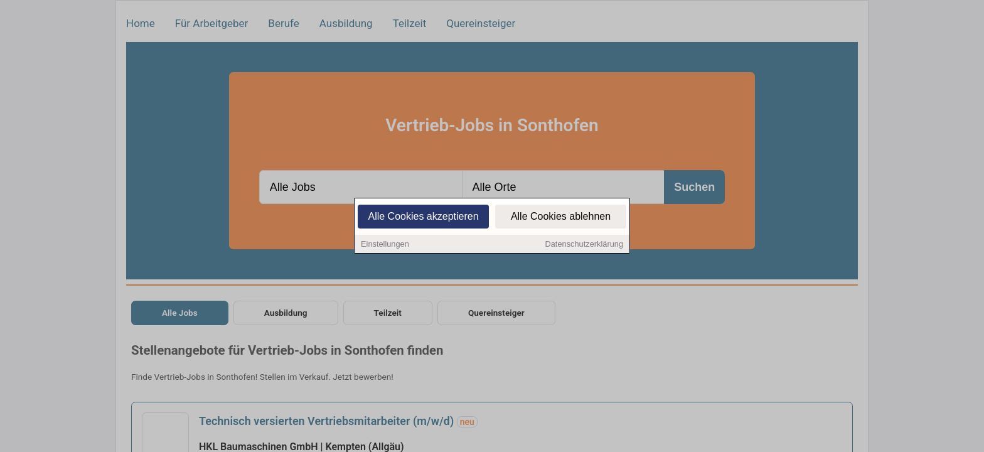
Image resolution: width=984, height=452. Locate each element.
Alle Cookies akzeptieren (423, 218)
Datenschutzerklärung (584, 245)
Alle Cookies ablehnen (561, 218)
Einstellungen (385, 245)
